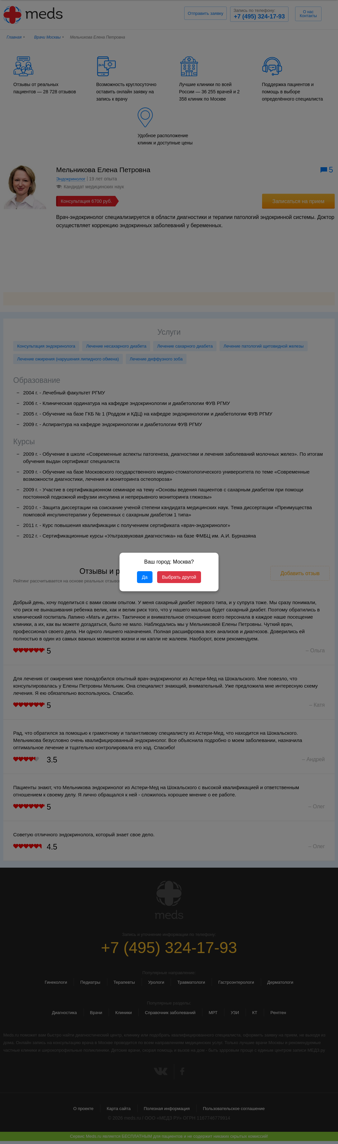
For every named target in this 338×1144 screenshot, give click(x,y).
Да (145, 577)
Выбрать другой (179, 577)
